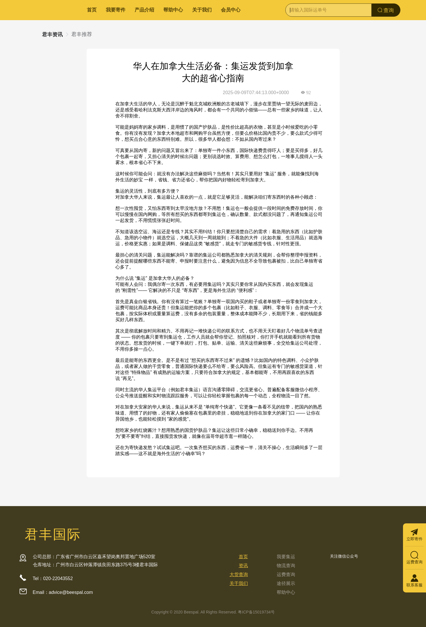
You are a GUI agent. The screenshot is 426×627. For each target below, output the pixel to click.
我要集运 (286, 556)
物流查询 (286, 565)
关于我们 (202, 10)
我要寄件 (115, 10)
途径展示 (286, 583)
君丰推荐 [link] (81, 34)
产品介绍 (144, 10)
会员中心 (230, 10)
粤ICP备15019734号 (256, 612)
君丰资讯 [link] (52, 34)
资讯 (243, 565)
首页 (92, 10)
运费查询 (286, 574)
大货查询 (239, 574)
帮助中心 (173, 10)
